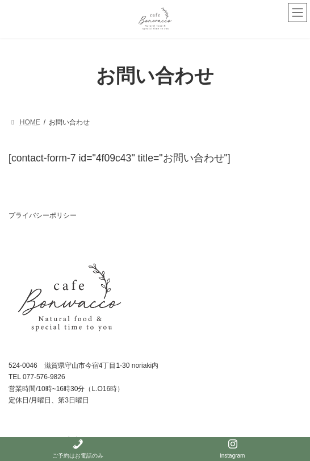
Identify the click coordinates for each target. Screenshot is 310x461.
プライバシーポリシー (43, 215)
